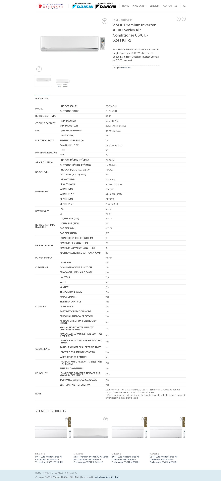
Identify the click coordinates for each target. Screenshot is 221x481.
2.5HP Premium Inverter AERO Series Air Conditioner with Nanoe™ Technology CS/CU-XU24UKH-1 (90, 459)
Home (125, 6)
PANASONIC (126, 20)
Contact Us (170, 6)
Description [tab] (42, 98)
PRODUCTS (139, 6)
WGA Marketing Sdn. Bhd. (107, 477)
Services (155, 6)
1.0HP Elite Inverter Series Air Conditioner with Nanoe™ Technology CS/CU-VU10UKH (49, 459)
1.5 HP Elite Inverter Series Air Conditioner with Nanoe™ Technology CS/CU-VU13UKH (163, 459)
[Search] (184, 6)
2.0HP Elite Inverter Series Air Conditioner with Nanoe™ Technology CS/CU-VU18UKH (125, 459)
